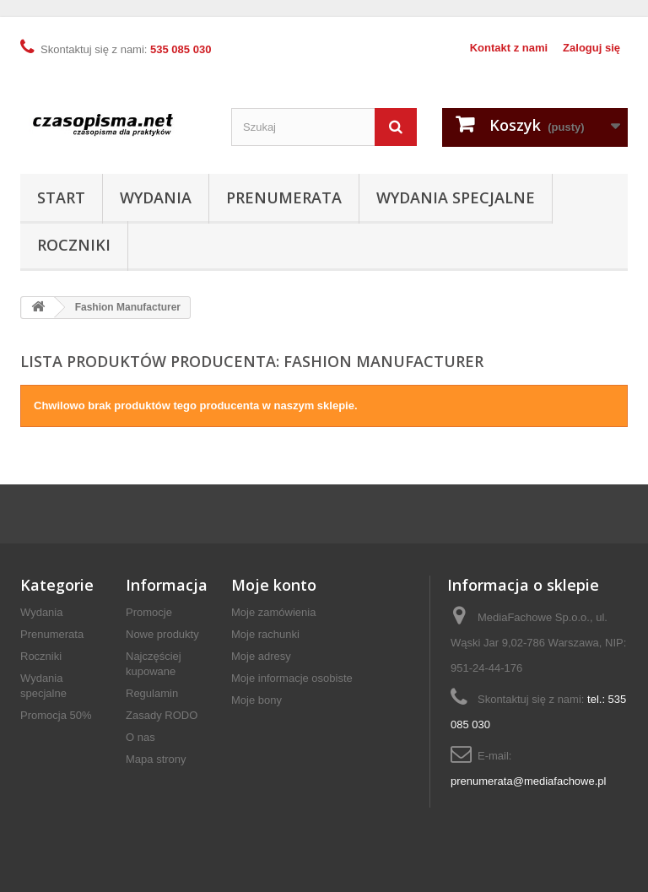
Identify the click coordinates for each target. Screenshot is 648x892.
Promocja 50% (56, 715)
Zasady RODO (161, 715)
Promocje (149, 612)
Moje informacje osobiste (292, 678)
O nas (140, 737)
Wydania (156, 197)
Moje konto (273, 585)
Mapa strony (156, 759)
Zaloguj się (591, 47)
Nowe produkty (162, 634)
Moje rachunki (265, 634)
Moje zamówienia (273, 612)
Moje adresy (261, 656)
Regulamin (152, 693)
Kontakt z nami (509, 47)
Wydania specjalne (455, 197)
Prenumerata (284, 197)
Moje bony (256, 700)
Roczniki (74, 245)
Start (61, 197)
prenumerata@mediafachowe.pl (528, 781)
